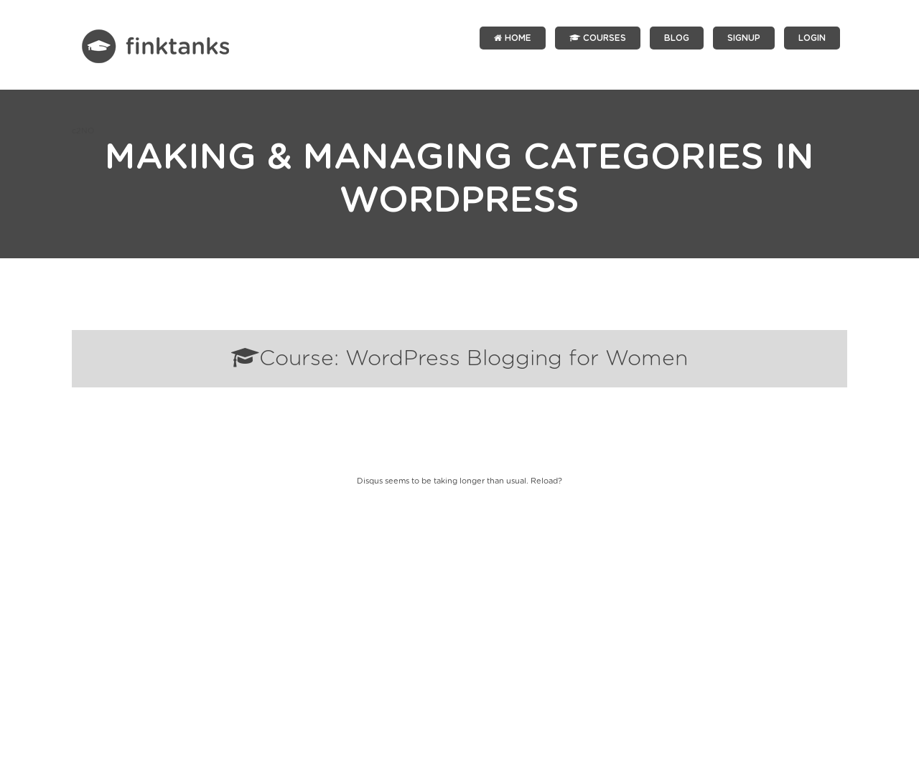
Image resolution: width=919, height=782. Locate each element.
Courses (597, 38)
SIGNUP (743, 38)
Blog (676, 38)
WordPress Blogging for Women (516, 358)
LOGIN (812, 38)
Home (512, 38)
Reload (544, 481)
